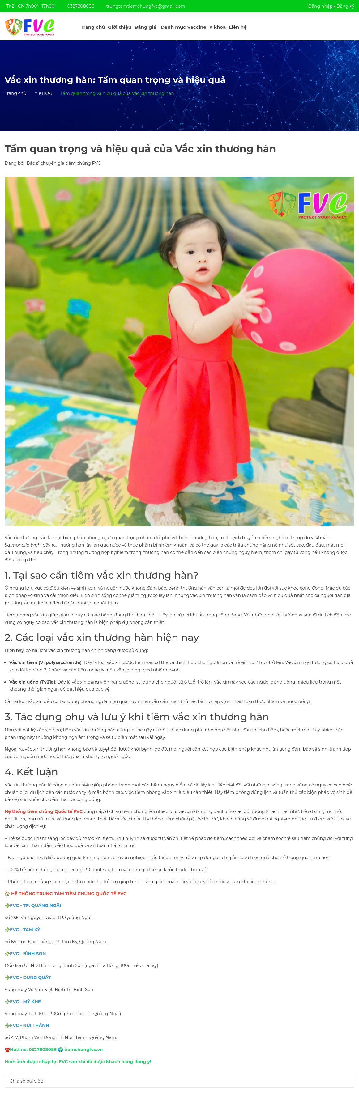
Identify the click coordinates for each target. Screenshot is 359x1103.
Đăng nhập (320, 6)
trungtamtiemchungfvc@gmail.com (145, 6)
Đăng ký (345, 6)
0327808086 (80, 6)
